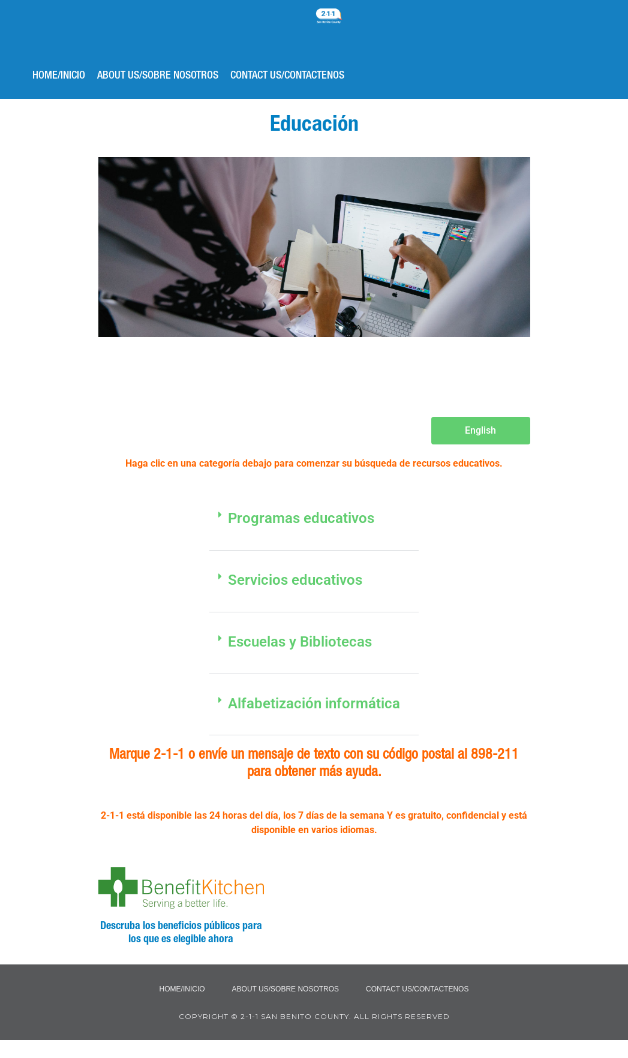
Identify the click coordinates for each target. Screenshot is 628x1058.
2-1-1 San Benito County (359, 33)
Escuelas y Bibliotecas (300, 641)
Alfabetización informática (314, 703)
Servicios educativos (295, 580)
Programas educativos (301, 518)
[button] (314, 526)
